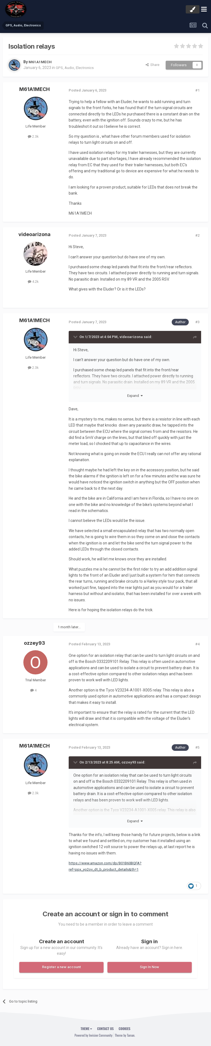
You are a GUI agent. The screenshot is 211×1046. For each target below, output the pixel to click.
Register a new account (61, 967)
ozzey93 (34, 643)
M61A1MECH (40, 62)
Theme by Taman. (125, 1035)
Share (152, 65)
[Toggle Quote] (76, 336)
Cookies (125, 1028)
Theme (86, 1028)
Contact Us (105, 1028)
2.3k (33, 136)
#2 (197, 235)
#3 (197, 322)
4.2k (33, 282)
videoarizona (34, 234)
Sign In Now (149, 967)
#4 (197, 644)
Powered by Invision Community (93, 1035)
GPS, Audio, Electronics (76, 67)
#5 (197, 747)
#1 (197, 90)
